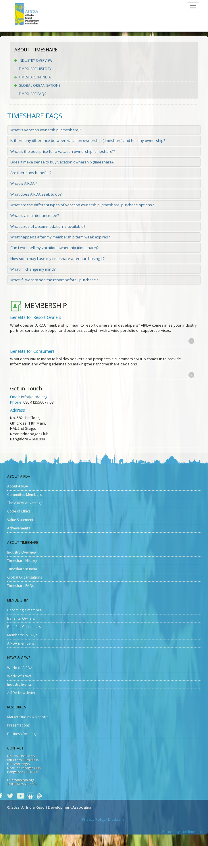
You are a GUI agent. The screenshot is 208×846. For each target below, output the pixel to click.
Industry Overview (35, 60)
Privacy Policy (93, 819)
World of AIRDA (19, 667)
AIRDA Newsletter (21, 692)
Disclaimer (117, 819)
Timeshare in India (35, 77)
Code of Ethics (18, 511)
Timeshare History (35, 68)
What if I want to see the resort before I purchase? (54, 279)
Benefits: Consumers (24, 626)
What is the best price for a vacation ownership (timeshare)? (62, 151)
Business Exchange (22, 733)
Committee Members (24, 494)
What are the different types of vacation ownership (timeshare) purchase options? (82, 204)
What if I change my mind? (32, 269)
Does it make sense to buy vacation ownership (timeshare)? (62, 162)
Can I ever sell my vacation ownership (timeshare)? (54, 247)
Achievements (18, 528)
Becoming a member (24, 610)
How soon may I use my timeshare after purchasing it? (57, 258)
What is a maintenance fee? (34, 215)
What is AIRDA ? (23, 183)
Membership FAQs (22, 635)
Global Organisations (39, 85)
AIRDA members (20, 643)
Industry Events (19, 684)
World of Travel (19, 676)
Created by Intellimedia (181, 831)
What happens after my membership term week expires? (60, 237)
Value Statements (21, 519)
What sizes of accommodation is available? (47, 226)
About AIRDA (17, 486)
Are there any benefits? (30, 172)
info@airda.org (34, 396)
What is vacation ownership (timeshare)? (45, 129)
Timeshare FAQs (32, 93)
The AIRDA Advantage (25, 502)
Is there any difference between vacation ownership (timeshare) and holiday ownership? (87, 140)
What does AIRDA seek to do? (35, 194)
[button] (191, 341)
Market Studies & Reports (27, 716)
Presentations (18, 725)
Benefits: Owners (21, 618)
